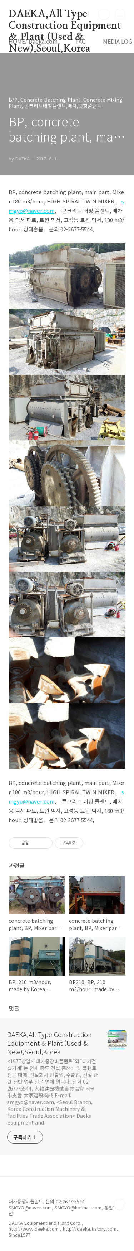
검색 (104, 14)
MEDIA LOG (117, 41)
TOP (119, 1204)
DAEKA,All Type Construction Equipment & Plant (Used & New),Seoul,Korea (65, 14)
